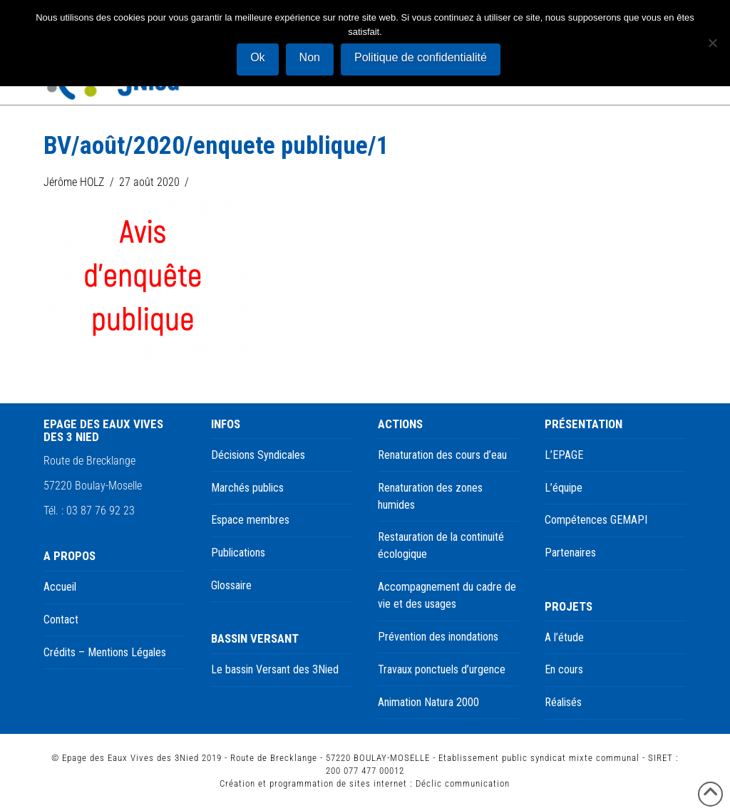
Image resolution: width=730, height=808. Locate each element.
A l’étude (564, 637)
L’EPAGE (564, 455)
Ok (257, 57)
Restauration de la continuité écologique (441, 545)
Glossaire (231, 585)
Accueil (59, 587)
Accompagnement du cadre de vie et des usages (447, 595)
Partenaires (570, 552)
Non (309, 57)
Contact (60, 619)
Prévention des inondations (438, 636)
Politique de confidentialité (420, 57)
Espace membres (250, 520)
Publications (238, 552)
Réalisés (563, 702)
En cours (564, 669)
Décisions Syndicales (258, 455)
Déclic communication (463, 783)
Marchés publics (247, 487)
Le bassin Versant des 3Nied (275, 669)
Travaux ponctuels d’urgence (441, 669)
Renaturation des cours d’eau (442, 455)
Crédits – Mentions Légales (104, 652)
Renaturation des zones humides (430, 496)
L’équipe (563, 487)
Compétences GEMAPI (596, 520)
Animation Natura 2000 (428, 702)
